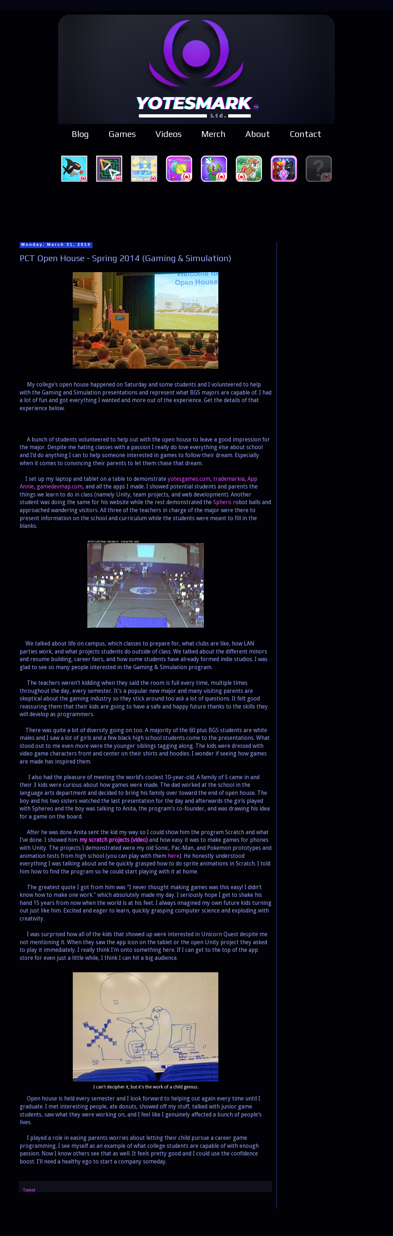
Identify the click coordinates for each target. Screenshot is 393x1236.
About (257, 134)
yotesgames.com (189, 479)
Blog (80, 134)
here (173, 856)
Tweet (29, 1190)
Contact (305, 134)
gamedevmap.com (60, 486)
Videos (168, 134)
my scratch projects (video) (113, 840)
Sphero (222, 502)
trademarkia (229, 479)
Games (122, 134)
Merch (213, 134)
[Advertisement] (196, 211)
